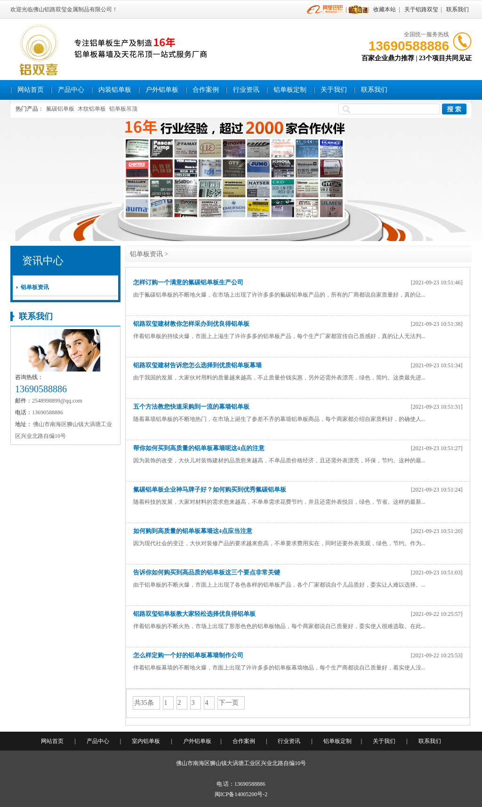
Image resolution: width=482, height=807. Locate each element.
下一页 (229, 702)
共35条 (144, 702)
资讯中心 (43, 260)
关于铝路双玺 (421, 9)
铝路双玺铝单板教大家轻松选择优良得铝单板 (194, 613)
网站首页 (30, 89)
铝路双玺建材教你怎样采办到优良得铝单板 (191, 323)
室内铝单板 (146, 741)
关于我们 (334, 89)
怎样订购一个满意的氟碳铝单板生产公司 (188, 282)
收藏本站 (384, 9)
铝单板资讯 (35, 287)
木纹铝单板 (92, 108)
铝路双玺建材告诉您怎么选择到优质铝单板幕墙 (197, 365)
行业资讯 (246, 89)
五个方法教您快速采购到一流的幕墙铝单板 (191, 406)
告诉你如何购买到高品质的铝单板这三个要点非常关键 (206, 572)
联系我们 (457, 9)
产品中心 (71, 89)
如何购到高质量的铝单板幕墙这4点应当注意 (193, 530)
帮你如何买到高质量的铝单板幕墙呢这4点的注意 (199, 448)
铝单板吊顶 (123, 108)
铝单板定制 (289, 89)
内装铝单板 (114, 89)
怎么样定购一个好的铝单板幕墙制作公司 (188, 655)
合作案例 (206, 89)
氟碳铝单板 (60, 108)
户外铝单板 (161, 89)
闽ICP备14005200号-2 (241, 794)
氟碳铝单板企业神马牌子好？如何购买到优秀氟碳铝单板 (209, 489)
